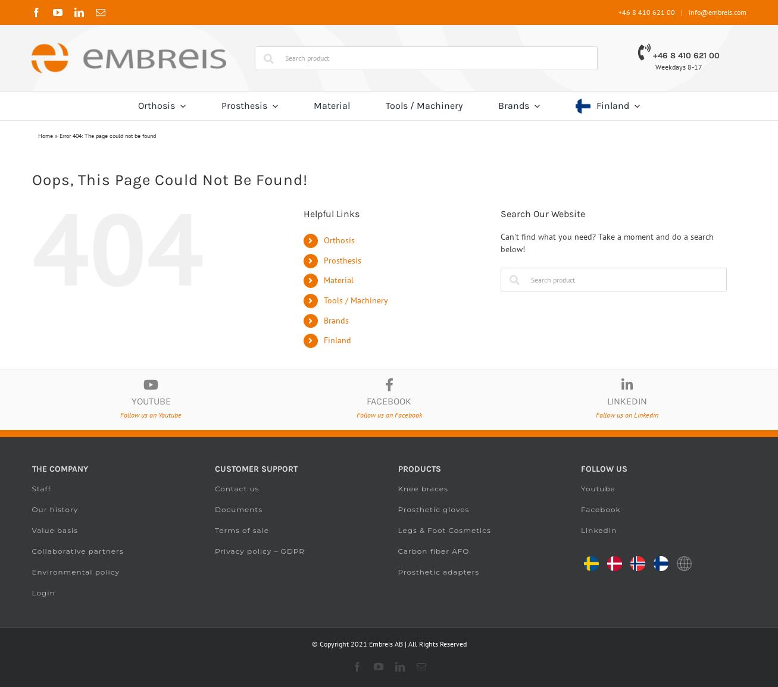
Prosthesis (342, 260)
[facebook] (36, 12)
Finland (337, 340)
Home (45, 136)
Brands (336, 320)
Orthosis (339, 240)
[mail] (100, 12)
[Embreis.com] (129, 47)
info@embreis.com (717, 12)
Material (339, 280)
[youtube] (58, 12)
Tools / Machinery (356, 300)
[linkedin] (79, 12)
